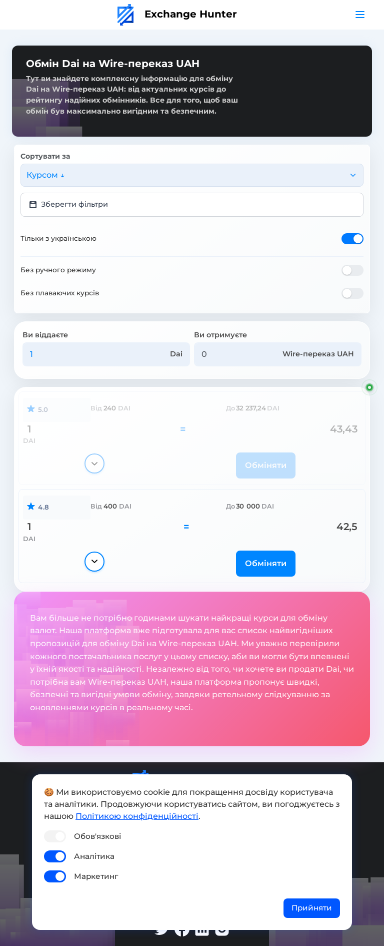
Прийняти (312, 907)
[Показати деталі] (94, 463)
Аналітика (94, 856)
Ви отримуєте (220, 334)
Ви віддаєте (45, 334)
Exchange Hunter (177, 14)
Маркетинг (96, 876)
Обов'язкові (97, 836)
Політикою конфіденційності (137, 816)
